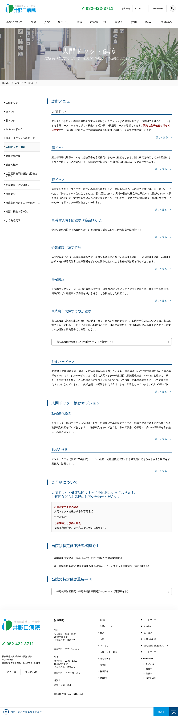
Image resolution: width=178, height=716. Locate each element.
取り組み (166, 22)
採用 (134, 22)
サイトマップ (150, 620)
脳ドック (10, 111)
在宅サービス (98, 22)
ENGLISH (150, 664)
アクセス (139, 8)
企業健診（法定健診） (18, 185)
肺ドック (10, 120)
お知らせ (126, 8)
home (102, 620)
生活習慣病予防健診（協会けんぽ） (21, 175)
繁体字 (149, 669)
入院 (47, 22)
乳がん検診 (12, 164)
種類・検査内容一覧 (17, 211)
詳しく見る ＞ (163, 470)
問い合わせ (31, 672)
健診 (79, 22)
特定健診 (10, 193)
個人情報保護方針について (156, 646)
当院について (14, 22)
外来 (33, 22)
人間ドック (12, 102)
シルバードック (14, 129)
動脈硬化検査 (13, 155)
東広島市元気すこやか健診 (20, 202)
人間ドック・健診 (15, 147)
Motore (149, 22)
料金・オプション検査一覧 (20, 138)
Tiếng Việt (150, 678)
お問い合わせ (150, 639)
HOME (5, 83)
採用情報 (104, 671)
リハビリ (63, 22)
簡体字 (149, 673)
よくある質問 (13, 220)
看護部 (119, 22)
